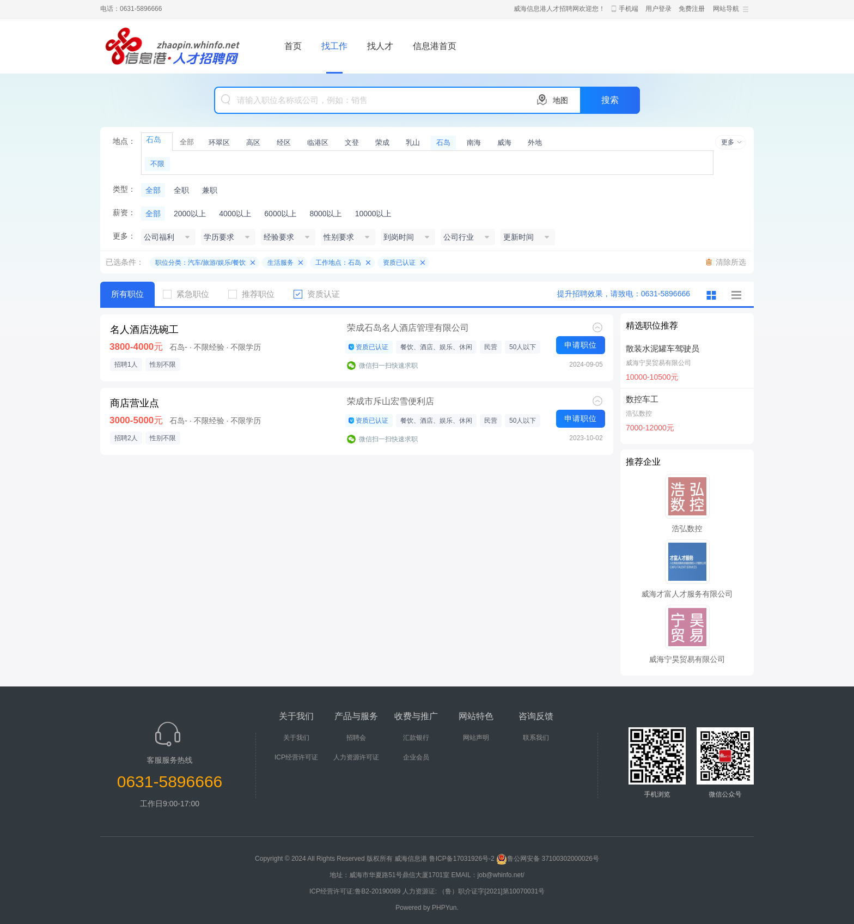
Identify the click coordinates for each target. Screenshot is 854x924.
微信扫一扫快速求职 (388, 365)
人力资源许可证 (356, 757)
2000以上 (190, 213)
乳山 (413, 142)
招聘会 (356, 737)
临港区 (317, 142)
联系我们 (536, 737)
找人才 (380, 46)
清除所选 (731, 262)
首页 (293, 46)
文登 (352, 142)
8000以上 (325, 213)
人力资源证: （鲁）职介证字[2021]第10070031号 (473, 891)
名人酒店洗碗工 (144, 329)
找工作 (334, 46)
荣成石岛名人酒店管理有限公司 (408, 327)
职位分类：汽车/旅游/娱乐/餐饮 (200, 262)
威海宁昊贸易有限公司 (658, 363)
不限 (157, 164)
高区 (253, 142)
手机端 (628, 9)
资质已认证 (399, 262)
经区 (284, 142)
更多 (727, 142)
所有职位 (127, 294)
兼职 (209, 190)
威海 (504, 142)
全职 (181, 190)
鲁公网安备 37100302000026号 (547, 858)
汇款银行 (416, 737)
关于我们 (296, 737)
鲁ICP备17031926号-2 (462, 858)
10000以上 (373, 213)
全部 (187, 142)
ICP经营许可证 (296, 757)
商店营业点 (134, 403)
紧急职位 (190, 294)
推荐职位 (255, 294)
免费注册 (692, 9)
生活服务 (280, 262)
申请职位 (580, 345)
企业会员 (416, 757)
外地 (535, 142)
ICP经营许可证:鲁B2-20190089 (355, 891)
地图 (560, 100)
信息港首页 (434, 46)
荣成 (382, 142)
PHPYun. (445, 907)
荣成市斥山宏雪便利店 (390, 401)
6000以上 (280, 213)
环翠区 (219, 142)
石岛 (443, 142)
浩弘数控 (639, 413)
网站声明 (476, 737)
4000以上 (235, 213)
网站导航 (726, 9)
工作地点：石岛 (338, 262)
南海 (474, 142)
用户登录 (658, 9)
